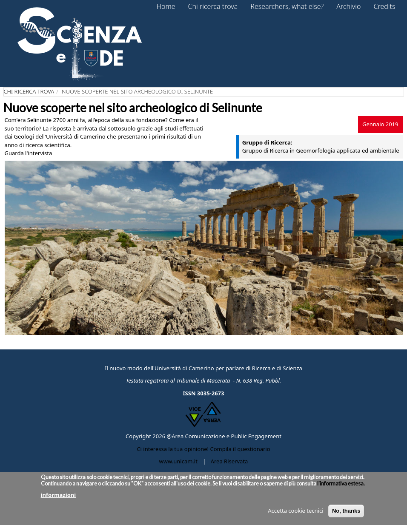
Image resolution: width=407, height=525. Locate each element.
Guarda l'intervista (28, 153)
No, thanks (346, 511)
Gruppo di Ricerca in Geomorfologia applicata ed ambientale (320, 150)
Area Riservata (229, 461)
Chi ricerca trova (29, 91)
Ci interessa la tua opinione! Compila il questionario (203, 449)
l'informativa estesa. (340, 483)
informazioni (58, 495)
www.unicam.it (178, 461)
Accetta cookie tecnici (295, 510)
